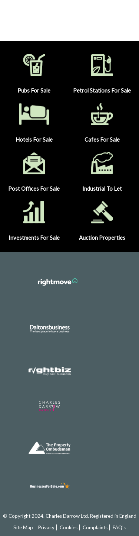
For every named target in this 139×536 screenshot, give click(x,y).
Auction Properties (102, 219)
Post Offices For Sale (34, 170)
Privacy (46, 527)
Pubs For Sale (34, 72)
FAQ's (119, 527)
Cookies (68, 527)
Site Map (23, 527)
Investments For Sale (34, 219)
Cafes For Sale (102, 121)
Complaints (95, 527)
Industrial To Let (102, 170)
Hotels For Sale (34, 121)
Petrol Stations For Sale (102, 72)
